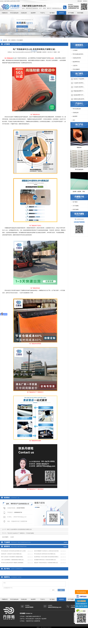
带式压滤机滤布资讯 (78, 54)
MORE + (65, 546)
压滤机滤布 (24, 12)
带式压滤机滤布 (14, 12)
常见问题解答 (20, 40)
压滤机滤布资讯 (77, 58)
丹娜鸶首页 (5, 12)
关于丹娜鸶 (71, 12)
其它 (74, 120)
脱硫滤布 (79, 147)
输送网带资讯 (76, 61)
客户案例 (52, 12)
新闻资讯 (61, 12)
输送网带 (33, 12)
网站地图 (80, 1)
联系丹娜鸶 (80, 12)
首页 (9, 40)
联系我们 (85, 1)
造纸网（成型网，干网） (79, 191)
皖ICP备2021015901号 (46, 627)
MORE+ (65, 542)
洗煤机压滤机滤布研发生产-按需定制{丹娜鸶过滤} (79, 99)
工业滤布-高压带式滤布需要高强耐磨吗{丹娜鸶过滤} (79, 83)
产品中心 (42, 12)
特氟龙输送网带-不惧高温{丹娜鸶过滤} (79, 91)
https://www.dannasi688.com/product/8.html (23, 52)
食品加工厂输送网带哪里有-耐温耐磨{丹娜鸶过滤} (79, 79)
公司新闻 (75, 50)
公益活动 (75, 65)
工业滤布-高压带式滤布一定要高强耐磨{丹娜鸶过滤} (79, 87)
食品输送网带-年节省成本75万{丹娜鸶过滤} (79, 95)
